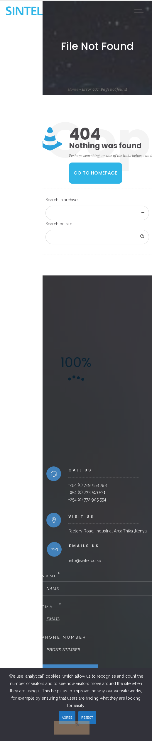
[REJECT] (71, 728)
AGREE (67, 717)
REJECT (87, 717)
